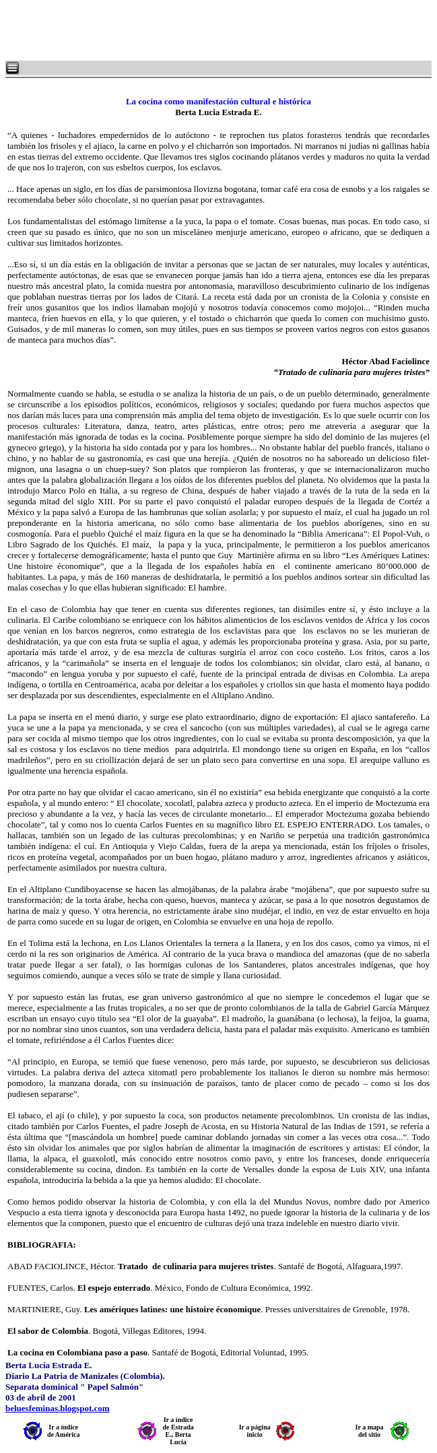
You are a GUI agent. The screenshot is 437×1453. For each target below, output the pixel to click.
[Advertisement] (168, 30)
